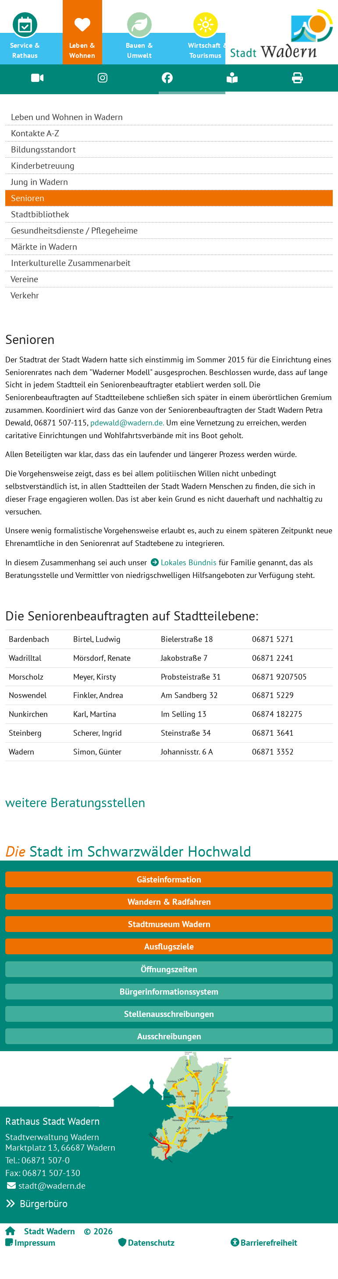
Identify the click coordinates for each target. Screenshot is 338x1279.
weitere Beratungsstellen (75, 802)
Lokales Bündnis (189, 562)
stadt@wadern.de (51, 1185)
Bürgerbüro (36, 1203)
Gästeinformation (169, 879)
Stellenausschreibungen (169, 1014)
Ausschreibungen (169, 1036)
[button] (25, 32)
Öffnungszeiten (169, 969)
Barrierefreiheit (269, 1242)
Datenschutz (151, 1242)
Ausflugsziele (169, 946)
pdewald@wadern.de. (127, 423)
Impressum (34, 1242)
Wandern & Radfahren (169, 901)
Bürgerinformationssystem (169, 991)
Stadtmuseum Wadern (169, 924)
